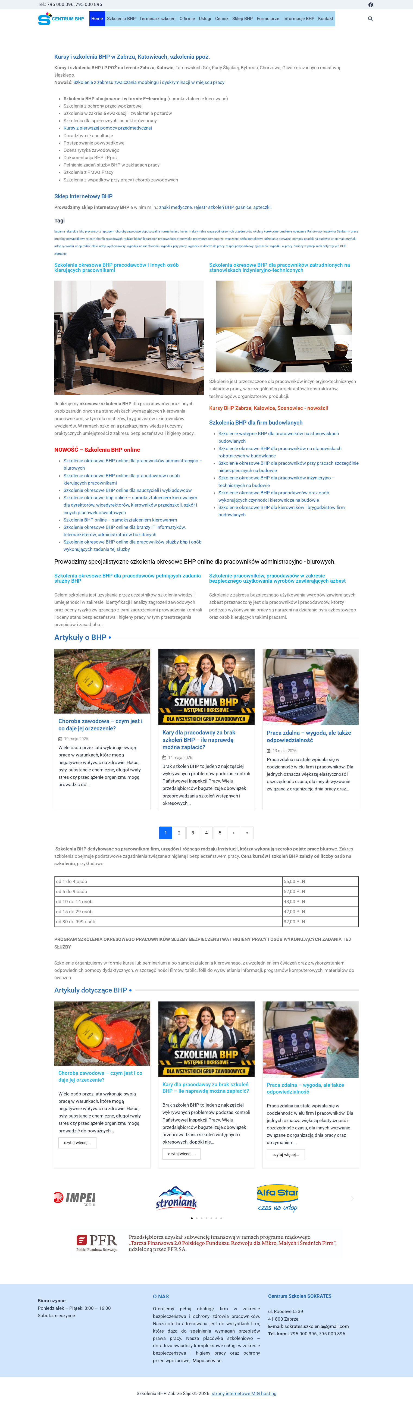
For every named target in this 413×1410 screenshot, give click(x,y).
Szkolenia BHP (121, 18)
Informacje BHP (298, 18)
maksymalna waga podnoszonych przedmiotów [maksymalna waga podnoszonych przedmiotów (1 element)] (220, 231)
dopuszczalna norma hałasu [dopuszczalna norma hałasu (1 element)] (160, 231)
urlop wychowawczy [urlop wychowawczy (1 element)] (112, 246)
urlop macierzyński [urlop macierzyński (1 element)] (343, 239)
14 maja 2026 (180, 759)
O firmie (187, 18)
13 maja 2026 (284, 752)
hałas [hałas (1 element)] (184, 231)
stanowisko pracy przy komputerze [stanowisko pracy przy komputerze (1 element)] (200, 239)
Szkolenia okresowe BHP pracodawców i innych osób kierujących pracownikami (116, 267)
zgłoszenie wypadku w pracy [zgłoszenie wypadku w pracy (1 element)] (273, 246)
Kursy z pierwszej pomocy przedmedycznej (108, 128)
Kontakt (325, 18)
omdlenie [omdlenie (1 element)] (286, 231)
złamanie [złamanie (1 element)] (60, 254)
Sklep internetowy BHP (83, 196)
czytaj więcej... (77, 1143)
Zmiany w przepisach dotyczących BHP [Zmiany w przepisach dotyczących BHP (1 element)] (319, 246)
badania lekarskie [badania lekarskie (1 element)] (66, 231)
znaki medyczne (175, 207)
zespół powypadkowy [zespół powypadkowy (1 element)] (240, 246)
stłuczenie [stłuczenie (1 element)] (232, 239)
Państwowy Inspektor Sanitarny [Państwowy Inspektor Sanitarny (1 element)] (328, 231)
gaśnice (243, 207)
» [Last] (247, 834)
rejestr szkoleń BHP (213, 207)
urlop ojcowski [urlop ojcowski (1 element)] (64, 246)
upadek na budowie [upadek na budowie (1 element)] (317, 239)
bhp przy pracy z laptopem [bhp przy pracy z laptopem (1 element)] (96, 231)
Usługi (205, 18)
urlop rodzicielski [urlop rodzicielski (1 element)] (86, 246)
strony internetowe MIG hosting (244, 1393)
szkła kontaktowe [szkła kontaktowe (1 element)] (251, 239)
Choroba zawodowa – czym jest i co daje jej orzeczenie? (100, 1077)
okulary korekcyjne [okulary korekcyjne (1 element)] (266, 231)
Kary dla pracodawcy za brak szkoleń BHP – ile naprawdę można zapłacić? (200, 740)
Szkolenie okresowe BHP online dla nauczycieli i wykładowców (128, 490)
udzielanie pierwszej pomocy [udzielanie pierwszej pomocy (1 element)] (283, 239)
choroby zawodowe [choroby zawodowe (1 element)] (128, 231)
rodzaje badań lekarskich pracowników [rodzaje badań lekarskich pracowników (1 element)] (150, 239)
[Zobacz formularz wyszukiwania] (370, 19)
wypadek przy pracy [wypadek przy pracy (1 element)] (174, 246)
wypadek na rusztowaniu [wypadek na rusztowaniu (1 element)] (143, 246)
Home (97, 18)
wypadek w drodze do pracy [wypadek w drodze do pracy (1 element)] (206, 246)
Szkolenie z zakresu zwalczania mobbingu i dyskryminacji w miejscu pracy (148, 82)
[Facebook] (370, 4)
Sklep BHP (242, 18)
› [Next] (233, 834)
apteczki (262, 207)
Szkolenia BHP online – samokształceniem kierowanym (120, 520)
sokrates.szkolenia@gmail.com (316, 1326)
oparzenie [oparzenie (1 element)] (299, 231)
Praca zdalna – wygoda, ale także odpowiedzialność (305, 1089)
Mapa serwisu (207, 1360)
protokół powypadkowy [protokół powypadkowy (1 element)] (69, 239)
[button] (60, 1199)
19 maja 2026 (76, 740)
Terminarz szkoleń (157, 18)
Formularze (268, 18)
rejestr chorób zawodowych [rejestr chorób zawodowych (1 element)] (104, 239)
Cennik (222, 18)
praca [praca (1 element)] (354, 231)
